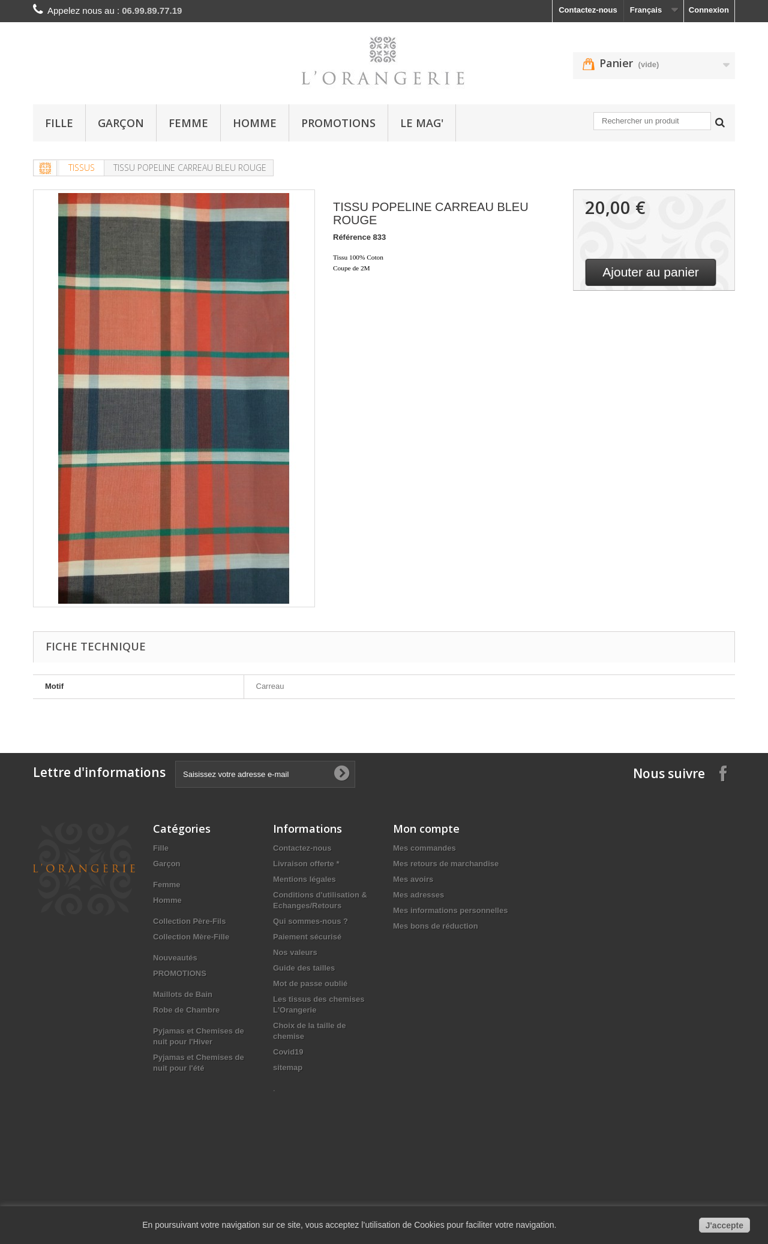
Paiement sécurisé (307, 936)
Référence (352, 237)
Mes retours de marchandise (446, 863)
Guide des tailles (304, 967)
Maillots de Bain (182, 994)
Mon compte (426, 828)
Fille (59, 123)
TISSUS (81, 167)
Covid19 (288, 1051)
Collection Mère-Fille (191, 936)
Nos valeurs (295, 952)
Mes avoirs (413, 879)
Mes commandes (424, 848)
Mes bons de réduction (435, 925)
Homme (255, 123)
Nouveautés (175, 957)
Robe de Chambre (186, 1009)
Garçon (121, 123)
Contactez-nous (588, 9)
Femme (188, 123)
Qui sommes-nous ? (310, 921)
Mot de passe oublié (310, 983)
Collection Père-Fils (189, 921)
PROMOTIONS (338, 123)
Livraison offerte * (306, 863)
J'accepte (724, 1225)
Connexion (709, 9)
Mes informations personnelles (450, 910)
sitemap (287, 1067)
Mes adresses (418, 894)
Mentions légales (304, 879)
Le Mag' (421, 123)
